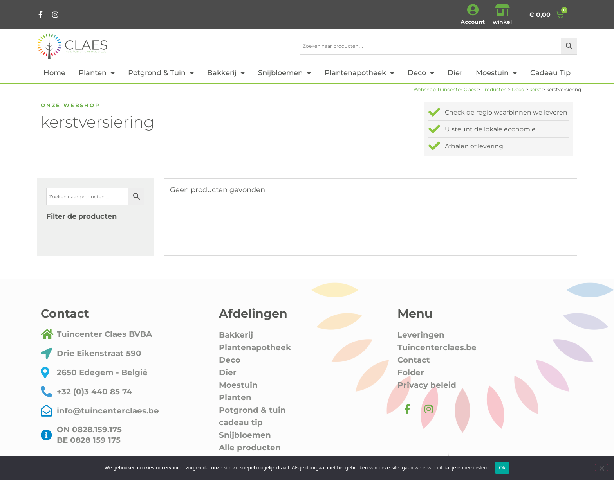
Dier (455, 72)
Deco (421, 73)
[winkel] (502, 10)
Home (54, 72)
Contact (413, 360)
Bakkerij (226, 73)
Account (472, 21)
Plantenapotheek (359, 73)
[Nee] (601, 467)
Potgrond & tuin (161, 73)
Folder (410, 372)
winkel (502, 21)
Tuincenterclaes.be (437, 347)
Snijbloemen (284, 73)
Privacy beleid (426, 385)
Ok (502, 468)
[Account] (473, 10)
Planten (97, 73)
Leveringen (420, 335)
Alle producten (250, 447)
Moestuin (496, 73)
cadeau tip (550, 72)
